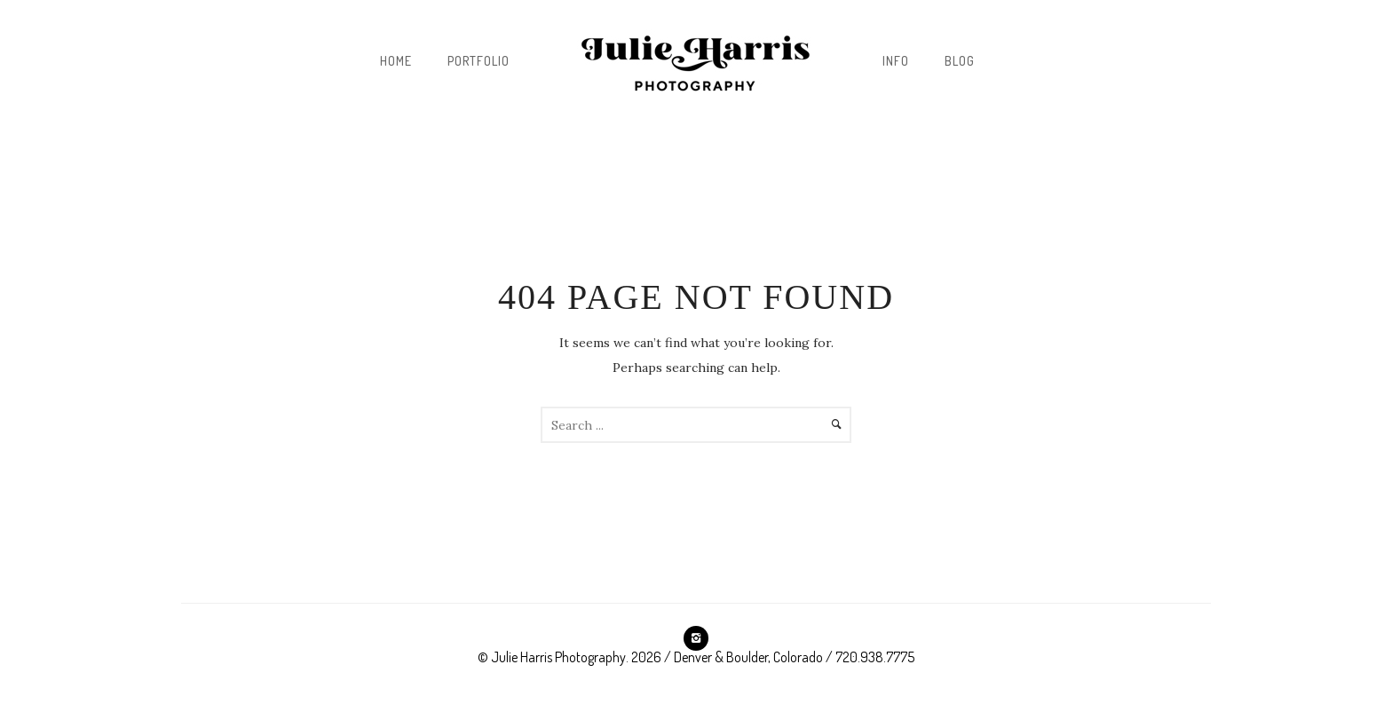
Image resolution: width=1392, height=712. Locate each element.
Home (396, 60)
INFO (895, 60)
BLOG (960, 60)
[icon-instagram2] (696, 638)
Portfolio (478, 60)
